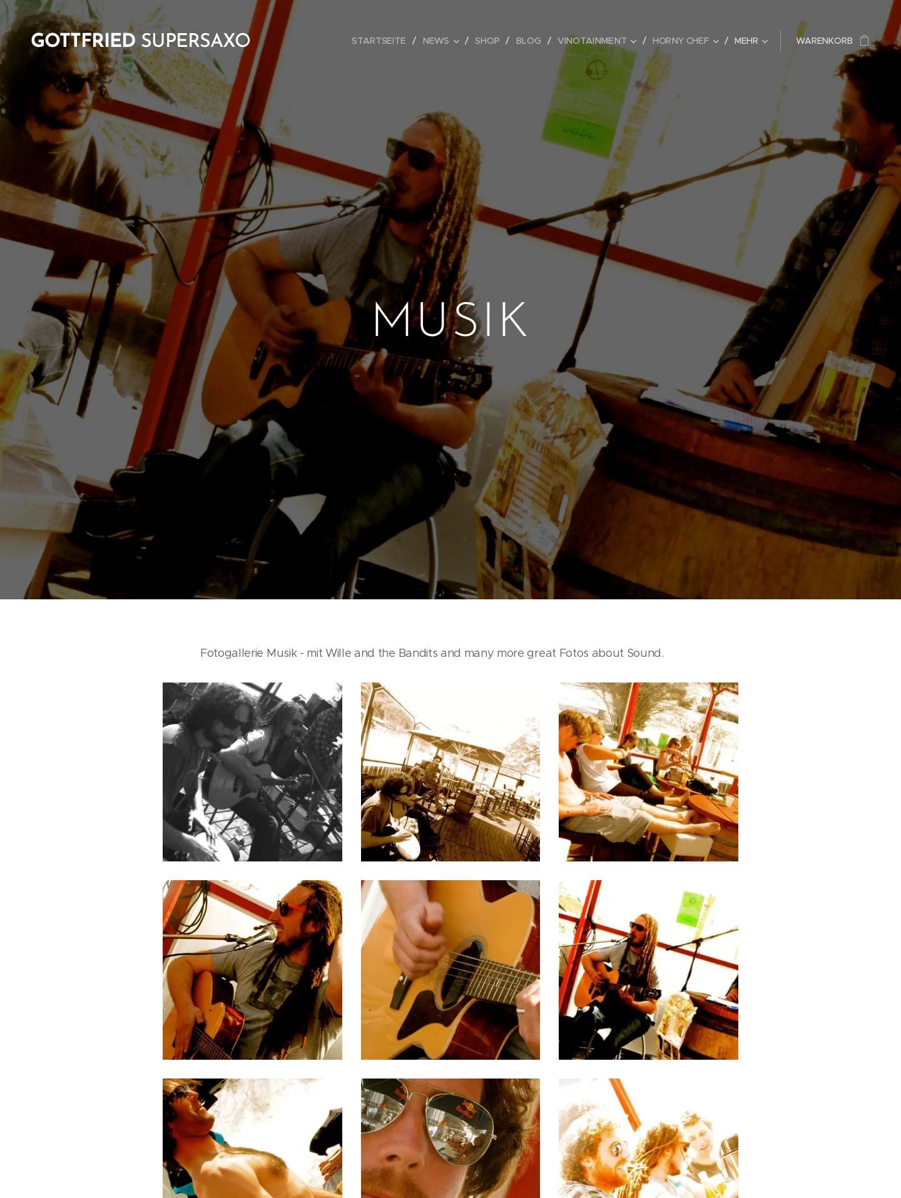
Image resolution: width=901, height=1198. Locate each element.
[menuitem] (385, 40)
